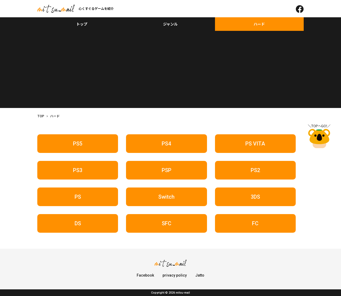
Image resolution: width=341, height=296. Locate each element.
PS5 (77, 143)
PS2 (255, 170)
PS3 (77, 170)
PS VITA (255, 143)
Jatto (199, 275)
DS (78, 223)
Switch (166, 197)
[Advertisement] (170, 71)
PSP (166, 170)
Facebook (145, 275)
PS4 (166, 143)
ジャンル (170, 24)
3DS (255, 197)
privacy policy (175, 275)
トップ (81, 24)
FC (255, 223)
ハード (259, 24)
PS (78, 197)
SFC (166, 223)
